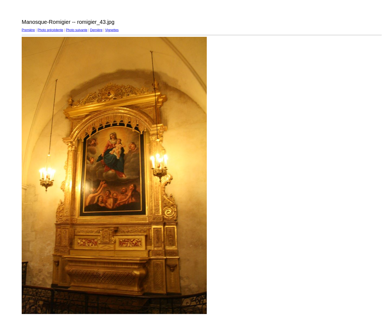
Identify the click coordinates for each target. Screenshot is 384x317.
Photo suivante (76, 30)
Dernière (96, 30)
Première (28, 30)
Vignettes (112, 30)
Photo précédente (50, 30)
